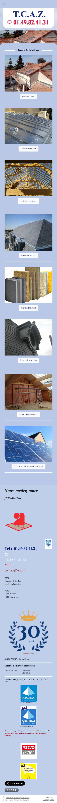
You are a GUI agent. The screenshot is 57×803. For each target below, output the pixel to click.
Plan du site (25, 798)
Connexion (50, 797)
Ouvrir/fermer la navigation (28, 4)
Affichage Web (48, 800)
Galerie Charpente (28, 201)
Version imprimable (11, 798)
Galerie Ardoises (28, 255)
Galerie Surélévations (28, 414)
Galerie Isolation (28, 308)
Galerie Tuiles (28, 96)
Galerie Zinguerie (28, 148)
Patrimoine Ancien (28, 360)
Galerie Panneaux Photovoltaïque (28, 466)
